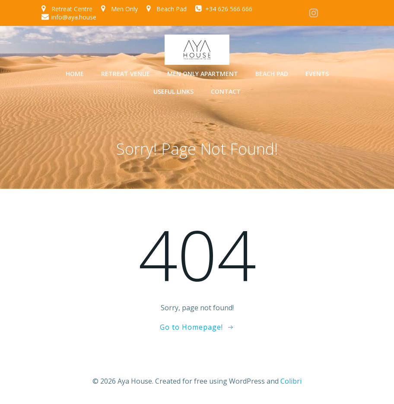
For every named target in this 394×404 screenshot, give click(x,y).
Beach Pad (271, 74)
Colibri (291, 380)
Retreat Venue (125, 74)
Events (317, 74)
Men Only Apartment (202, 74)
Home (75, 74)
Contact (226, 91)
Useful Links (173, 91)
